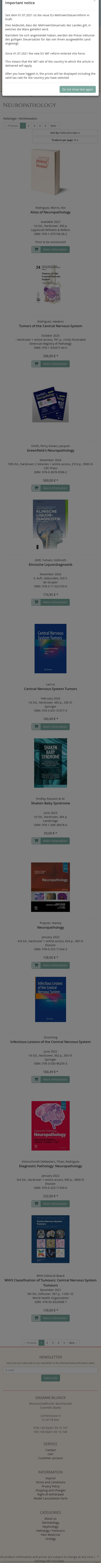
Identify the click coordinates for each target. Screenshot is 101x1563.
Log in (51, 65)
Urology (50, 1539)
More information (55, 249)
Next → (54, 125)
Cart (50, 1454)
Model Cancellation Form (50, 1498)
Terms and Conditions (50, 1482)
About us (50, 1518)
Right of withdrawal (50, 1494)
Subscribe (50, 1378)
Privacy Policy (51, 1486)
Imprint (50, 1478)
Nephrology (50, 1527)
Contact (50, 1450)
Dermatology (50, 1522)
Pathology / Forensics (50, 1531)
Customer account (50, 1458)
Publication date (65, 133)
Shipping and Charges (51, 1490)
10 (65, 140)
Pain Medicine (50, 1535)
